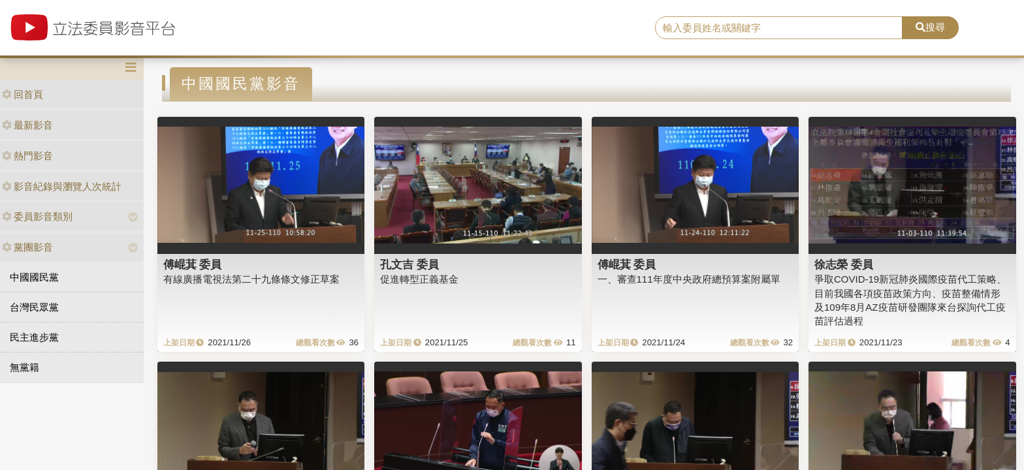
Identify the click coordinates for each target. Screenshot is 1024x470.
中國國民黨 (34, 277)
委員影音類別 (37, 216)
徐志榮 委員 (843, 264)
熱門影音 (27, 155)
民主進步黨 (34, 337)
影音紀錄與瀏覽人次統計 (61, 186)
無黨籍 (24, 367)
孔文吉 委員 (409, 264)
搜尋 (930, 27)
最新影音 (27, 125)
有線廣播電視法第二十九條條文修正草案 (251, 279)
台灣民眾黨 (34, 307)
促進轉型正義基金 (419, 279)
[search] (779, 28)
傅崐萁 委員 (192, 264)
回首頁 (22, 94)
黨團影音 (27, 247)
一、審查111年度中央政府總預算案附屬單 (689, 279)
